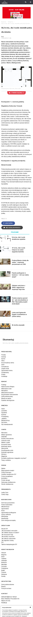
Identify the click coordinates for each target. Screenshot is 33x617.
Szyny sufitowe (6, 514)
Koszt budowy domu (7, 363)
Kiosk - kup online (16, 13)
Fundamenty (5, 372)
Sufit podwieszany (7, 396)
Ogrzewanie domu (6, 370)
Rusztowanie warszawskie (9, 394)
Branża (3, 586)
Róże (2, 556)
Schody (3, 357)
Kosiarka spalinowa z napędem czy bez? (13, 458)
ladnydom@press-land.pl (9, 597)
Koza (2, 510)
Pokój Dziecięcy (6, 472)
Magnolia (4, 456)
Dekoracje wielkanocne (8, 482)
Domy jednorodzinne (7, 584)
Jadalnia (3, 418)
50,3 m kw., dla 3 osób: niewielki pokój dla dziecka (15, 23)
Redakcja (4, 602)
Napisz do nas (5, 600)
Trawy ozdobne (6, 460)
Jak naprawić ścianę (7, 540)
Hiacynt (3, 553)
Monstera (4, 433)
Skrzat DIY (4, 529)
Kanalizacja (4, 518)
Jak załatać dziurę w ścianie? (10, 532)
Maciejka (4, 564)
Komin (3, 359)
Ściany (3, 374)
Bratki (3, 570)
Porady (3, 355)
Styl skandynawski (7, 424)
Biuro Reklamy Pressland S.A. (10, 599)
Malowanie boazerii (7, 392)
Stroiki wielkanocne (7, 484)
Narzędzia (4, 390)
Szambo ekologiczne (7, 400)
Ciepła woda (5, 368)
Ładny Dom (4, 492)
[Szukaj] (25, 2)
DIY (2, 542)
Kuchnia (3, 414)
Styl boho (4, 422)
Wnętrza (10, 22)
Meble (3, 468)
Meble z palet (5, 442)
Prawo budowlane (6, 505)
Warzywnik (4, 448)
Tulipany (3, 558)
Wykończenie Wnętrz (7, 386)
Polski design (5, 480)
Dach (2, 364)
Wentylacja (4, 516)
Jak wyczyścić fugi (7, 534)
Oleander (4, 560)
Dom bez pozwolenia (7, 503)
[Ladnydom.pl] (4, 2)
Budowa (3, 22)
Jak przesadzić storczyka (9, 530)
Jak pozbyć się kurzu (7, 536)
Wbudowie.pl (5, 506)
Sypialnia (4, 412)
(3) (16, 92)
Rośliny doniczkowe (7, 438)
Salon (3, 409)
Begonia (3, 555)
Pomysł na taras (6, 588)
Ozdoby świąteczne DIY (8, 474)
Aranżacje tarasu (6, 446)
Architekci (4, 478)
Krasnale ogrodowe (7, 452)
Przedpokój (4, 416)
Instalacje (4, 376)
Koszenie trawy (6, 444)
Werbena (4, 574)
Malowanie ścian (6, 388)
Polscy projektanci (7, 476)
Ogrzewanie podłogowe (8, 512)
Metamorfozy (5, 420)
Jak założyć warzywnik (8, 538)
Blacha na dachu (6, 398)
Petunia (3, 572)
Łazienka (4, 411)
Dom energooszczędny (8, 520)
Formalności (5, 366)
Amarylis (4, 562)
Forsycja (4, 566)
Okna (2, 361)
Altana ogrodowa (6, 435)
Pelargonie (4, 568)
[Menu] (30, 2)
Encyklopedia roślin (7, 450)
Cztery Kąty (5, 494)
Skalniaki (4, 436)
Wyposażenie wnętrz (7, 470)
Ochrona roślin (5, 440)
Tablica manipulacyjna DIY (9, 544)
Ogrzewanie (5, 508)
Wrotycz (3, 454)
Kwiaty (3, 576)
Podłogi (3, 385)
